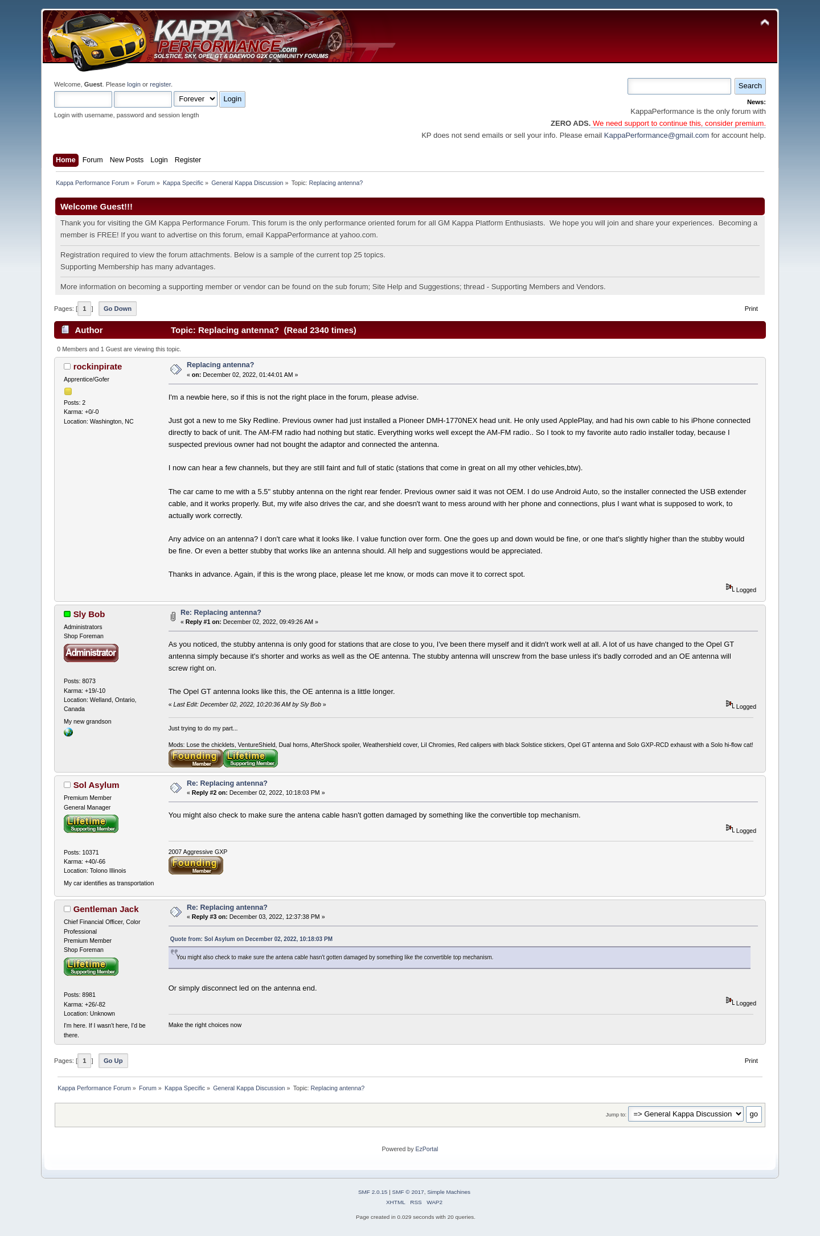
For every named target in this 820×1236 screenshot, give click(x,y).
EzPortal (426, 1148)
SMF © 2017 (408, 1192)
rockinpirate (97, 366)
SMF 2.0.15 (373, 1192)
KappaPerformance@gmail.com (656, 135)
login (134, 84)
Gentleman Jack (106, 909)
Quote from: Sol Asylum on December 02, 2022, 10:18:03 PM (251, 939)
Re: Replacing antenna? (221, 613)
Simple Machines (448, 1192)
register (160, 84)
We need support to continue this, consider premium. (678, 123)
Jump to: (616, 1114)
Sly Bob (89, 614)
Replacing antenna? (220, 365)
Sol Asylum (96, 785)
